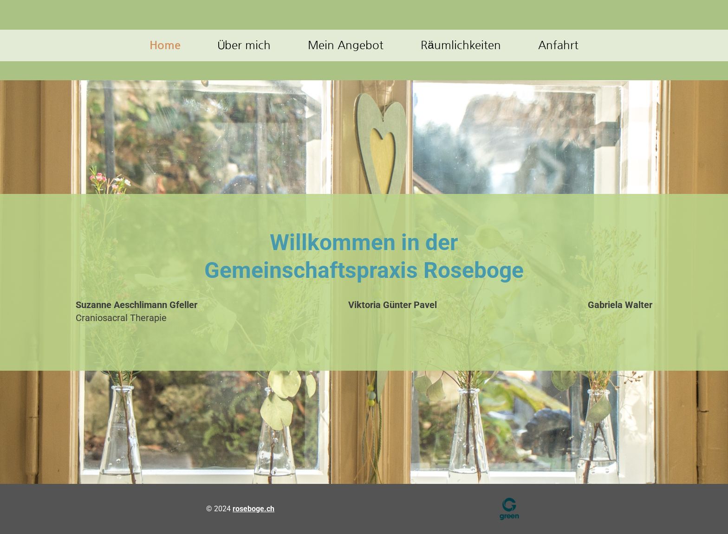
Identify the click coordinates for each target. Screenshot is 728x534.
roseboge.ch (253, 508)
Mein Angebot (346, 45)
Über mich (244, 45)
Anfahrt (558, 45)
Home (165, 45)
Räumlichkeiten (460, 45)
